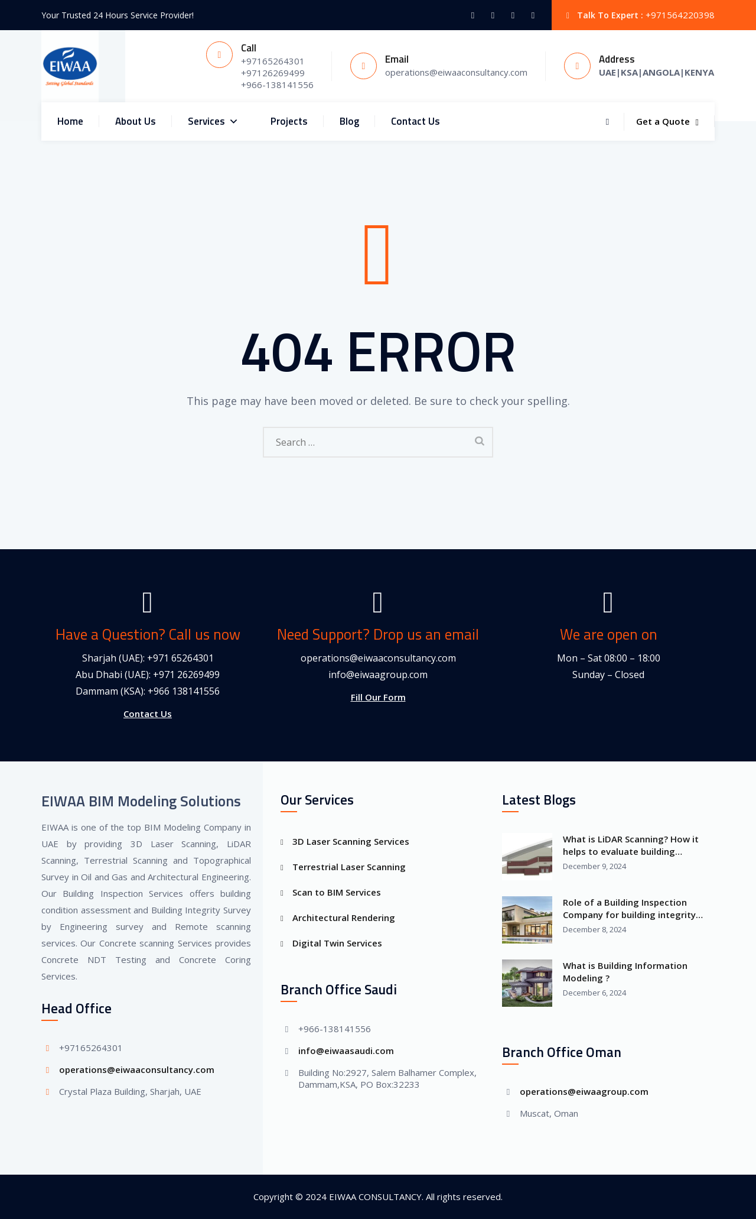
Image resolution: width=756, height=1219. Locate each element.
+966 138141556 (184, 691)
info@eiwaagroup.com (378, 674)
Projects (289, 121)
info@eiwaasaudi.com (346, 1050)
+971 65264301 (180, 657)
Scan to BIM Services (336, 892)
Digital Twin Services (337, 943)
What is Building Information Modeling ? (625, 971)
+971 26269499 (186, 674)
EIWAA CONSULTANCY (375, 1196)
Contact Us (415, 121)
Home (70, 121)
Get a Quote (667, 121)
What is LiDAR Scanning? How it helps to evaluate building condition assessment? (631, 845)
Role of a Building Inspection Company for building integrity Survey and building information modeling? (632, 908)
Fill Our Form (378, 697)
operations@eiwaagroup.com (584, 1091)
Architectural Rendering (343, 917)
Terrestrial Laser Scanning (349, 867)
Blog (349, 121)
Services (213, 121)
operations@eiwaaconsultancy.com (378, 657)
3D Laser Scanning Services (350, 841)
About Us (135, 121)
